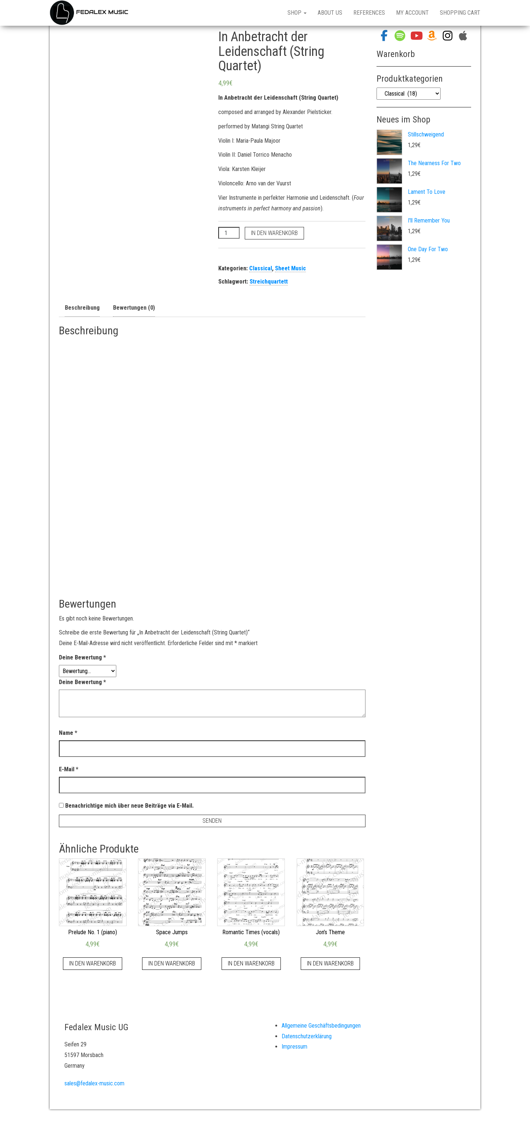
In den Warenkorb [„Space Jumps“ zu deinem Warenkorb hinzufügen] (171, 963)
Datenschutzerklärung (307, 1036)
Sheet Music (290, 268)
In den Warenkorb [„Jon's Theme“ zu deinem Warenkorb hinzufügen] (330, 963)
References (369, 12)
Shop (297, 12)
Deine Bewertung (82, 657)
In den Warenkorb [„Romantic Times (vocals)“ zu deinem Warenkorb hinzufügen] (251, 963)
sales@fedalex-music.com (94, 1083)
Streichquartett (269, 281)
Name (68, 732)
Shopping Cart (460, 12)
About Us (330, 12)
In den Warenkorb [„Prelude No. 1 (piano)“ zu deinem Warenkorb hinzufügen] (92, 963)
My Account (412, 12)
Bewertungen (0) (134, 307)
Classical (260, 268)
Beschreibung (82, 307)
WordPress (273, 1127)
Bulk (314, 1127)
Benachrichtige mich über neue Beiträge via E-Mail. (129, 805)
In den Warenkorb (274, 233)
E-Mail (68, 769)
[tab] (82, 308)
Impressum (294, 1046)
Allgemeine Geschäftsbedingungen (321, 1025)
